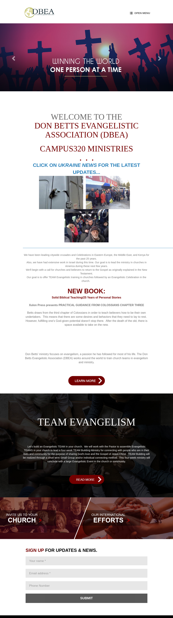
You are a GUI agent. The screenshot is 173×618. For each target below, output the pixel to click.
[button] (13, 57)
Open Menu (140, 13)
